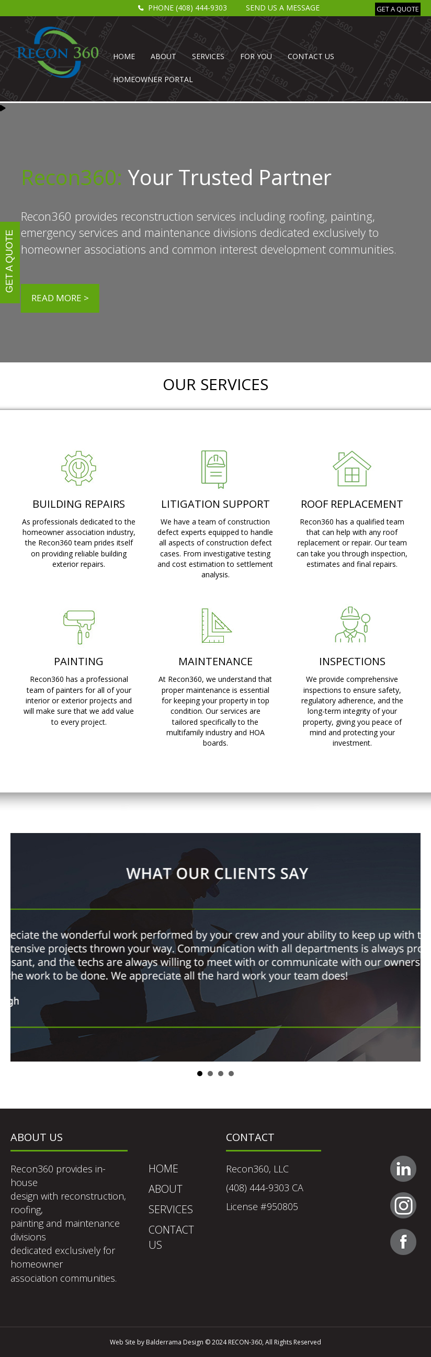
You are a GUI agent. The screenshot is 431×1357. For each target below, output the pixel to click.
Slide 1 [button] (199, 1073)
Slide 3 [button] (220, 1073)
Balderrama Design (174, 1342)
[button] (398, 9)
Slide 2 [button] (210, 1073)
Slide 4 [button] (231, 1073)
